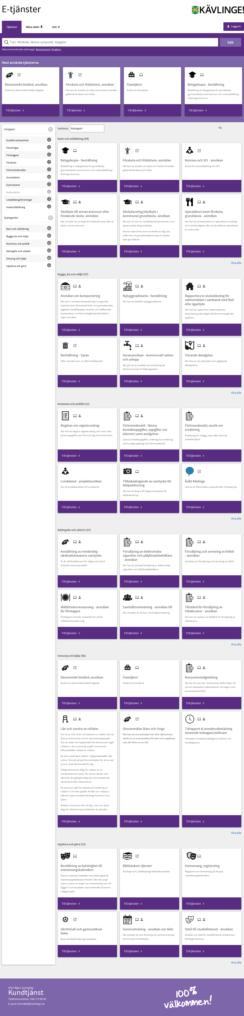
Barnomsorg (43, 49)
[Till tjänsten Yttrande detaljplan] (200, 353)
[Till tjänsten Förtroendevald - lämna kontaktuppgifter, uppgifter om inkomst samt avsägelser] (149, 428)
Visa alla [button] (236, 263)
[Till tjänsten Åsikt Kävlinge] (196, 479)
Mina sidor (34, 27)
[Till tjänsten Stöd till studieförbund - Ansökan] (210, 927)
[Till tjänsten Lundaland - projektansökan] (82, 479)
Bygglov (56, 49)
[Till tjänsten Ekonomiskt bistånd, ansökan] (27, 83)
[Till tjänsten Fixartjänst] (136, 83)
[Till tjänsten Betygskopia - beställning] (207, 83)
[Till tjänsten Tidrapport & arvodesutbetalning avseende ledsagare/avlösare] (211, 729)
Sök (230, 42)
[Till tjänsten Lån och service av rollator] (81, 727)
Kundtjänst (25, 992)
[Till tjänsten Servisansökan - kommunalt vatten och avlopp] (149, 355)
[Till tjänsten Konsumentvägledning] (202, 675)
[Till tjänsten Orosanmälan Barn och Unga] (145, 727)
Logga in (234, 26)
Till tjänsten (13, 110)
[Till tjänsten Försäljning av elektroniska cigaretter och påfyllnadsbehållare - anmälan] (149, 554)
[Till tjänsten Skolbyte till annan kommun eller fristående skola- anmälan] (87, 212)
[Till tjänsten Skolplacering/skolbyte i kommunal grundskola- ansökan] (149, 212)
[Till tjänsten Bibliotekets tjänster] (139, 864)
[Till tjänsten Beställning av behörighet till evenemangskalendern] (87, 866)
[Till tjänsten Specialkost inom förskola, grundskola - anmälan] (211, 212)
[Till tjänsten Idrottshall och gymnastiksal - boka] (87, 929)
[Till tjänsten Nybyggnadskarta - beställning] (146, 294)
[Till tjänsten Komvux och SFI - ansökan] (205, 158)
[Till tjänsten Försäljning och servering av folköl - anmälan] (211, 552)
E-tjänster (21, 9)
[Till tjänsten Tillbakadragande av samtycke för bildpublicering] (149, 481)
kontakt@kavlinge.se (31, 1004)
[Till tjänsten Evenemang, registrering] (203, 864)
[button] (50, 129)
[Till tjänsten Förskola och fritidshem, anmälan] (91, 83)
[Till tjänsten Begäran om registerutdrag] (81, 424)
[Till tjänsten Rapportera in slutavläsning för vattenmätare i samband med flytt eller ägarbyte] (211, 298)
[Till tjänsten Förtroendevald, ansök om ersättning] (211, 426)
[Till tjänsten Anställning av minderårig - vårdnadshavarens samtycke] (87, 552)
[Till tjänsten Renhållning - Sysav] (76, 353)
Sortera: (63, 128)
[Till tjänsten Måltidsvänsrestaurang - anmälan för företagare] (87, 607)
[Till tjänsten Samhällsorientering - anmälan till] (149, 605)
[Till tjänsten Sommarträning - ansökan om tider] (149, 927)
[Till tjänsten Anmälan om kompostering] (82, 294)
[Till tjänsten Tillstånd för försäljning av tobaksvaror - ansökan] (211, 607)
